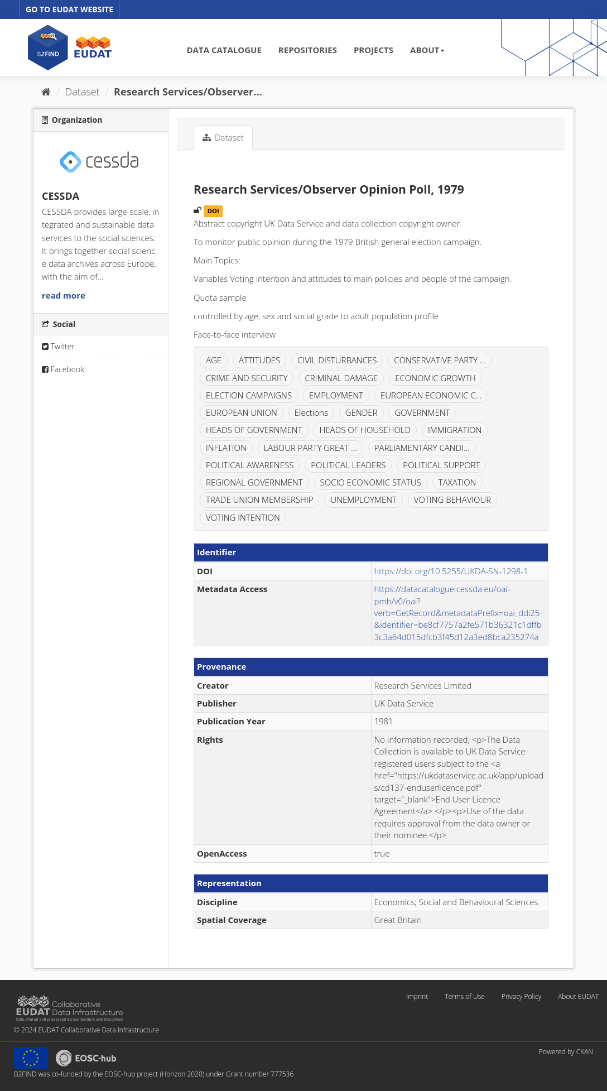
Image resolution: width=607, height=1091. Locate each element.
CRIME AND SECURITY (246, 377)
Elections (311, 412)
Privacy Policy (521, 996)
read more (63, 295)
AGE (213, 360)
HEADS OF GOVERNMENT (254, 429)
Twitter (58, 346)
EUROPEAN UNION (241, 412)
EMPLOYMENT (336, 395)
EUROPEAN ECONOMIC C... (431, 395)
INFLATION (226, 447)
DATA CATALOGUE (224, 49)
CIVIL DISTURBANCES (337, 360)
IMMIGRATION (454, 429)
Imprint (417, 996)
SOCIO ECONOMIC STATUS (370, 482)
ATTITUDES (259, 360)
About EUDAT (578, 996)
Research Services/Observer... (188, 91)
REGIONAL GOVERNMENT (254, 482)
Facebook (63, 369)
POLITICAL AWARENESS (249, 464)
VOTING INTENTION (243, 517)
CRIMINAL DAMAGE (341, 377)
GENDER (361, 412)
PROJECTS (373, 49)
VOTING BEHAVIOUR (452, 499)
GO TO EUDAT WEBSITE (69, 9)
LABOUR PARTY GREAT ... (310, 447)
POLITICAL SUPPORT (441, 464)
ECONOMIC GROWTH (435, 377)
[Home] (46, 91)
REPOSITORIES (307, 49)
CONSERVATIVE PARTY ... (439, 360)
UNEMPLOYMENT (363, 499)
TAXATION (457, 482)
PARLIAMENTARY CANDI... (422, 447)
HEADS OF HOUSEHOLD (365, 429)
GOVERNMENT (422, 412)
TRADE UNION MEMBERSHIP (259, 499)
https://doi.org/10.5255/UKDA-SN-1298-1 (451, 570)
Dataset (82, 91)
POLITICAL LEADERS (348, 464)
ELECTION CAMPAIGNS (249, 395)
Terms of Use (464, 996)
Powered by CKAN (566, 1051)
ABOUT (427, 49)
